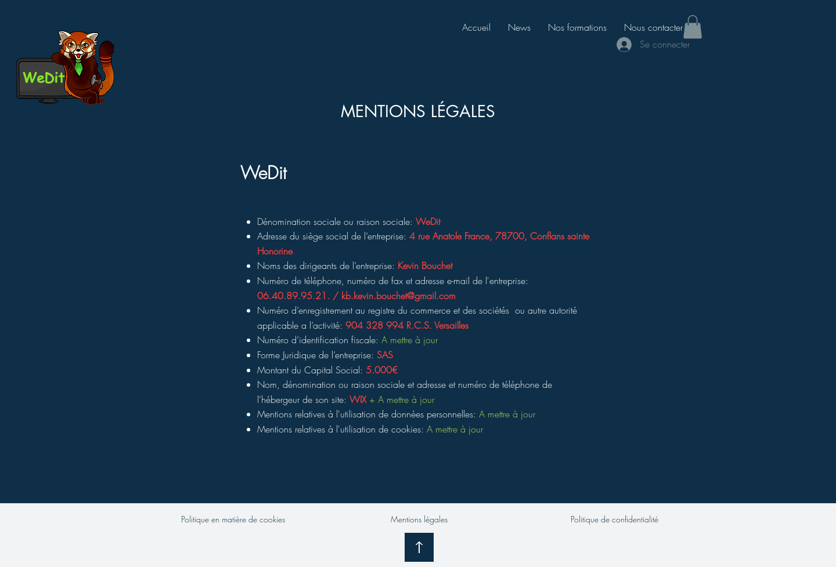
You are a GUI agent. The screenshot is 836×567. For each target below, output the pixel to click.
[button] (692, 27)
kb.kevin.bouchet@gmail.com (398, 295)
